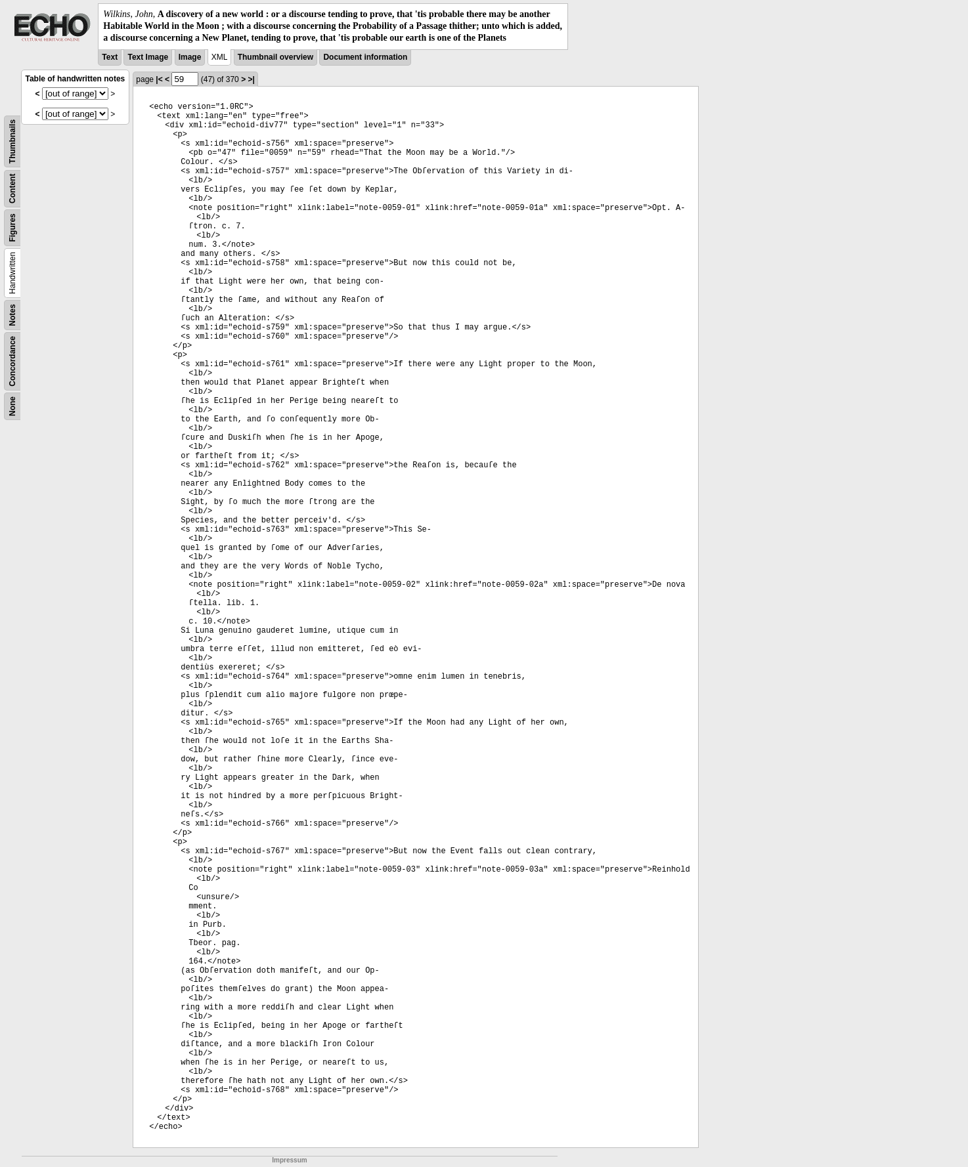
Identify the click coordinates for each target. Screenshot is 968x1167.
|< (159, 79)
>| (251, 79)
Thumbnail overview (275, 57)
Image (190, 57)
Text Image (147, 57)
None (12, 406)
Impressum (289, 1160)
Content (12, 188)
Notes (12, 315)
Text (110, 57)
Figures (12, 227)
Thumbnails (12, 141)
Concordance (12, 361)
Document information (365, 57)
